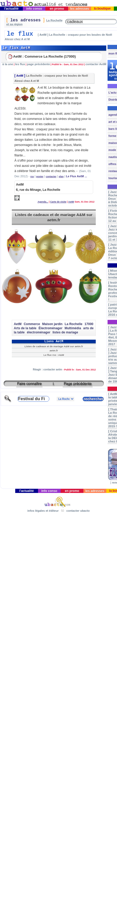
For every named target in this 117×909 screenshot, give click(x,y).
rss (32, 176)
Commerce (32, 324)
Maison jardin (52, 324)
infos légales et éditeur (42, 510)
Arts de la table (25, 328)
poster (40, 176)
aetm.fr (54, 350)
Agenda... (43, 201)
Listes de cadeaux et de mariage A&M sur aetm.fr (53, 217)
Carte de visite (58, 201)
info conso (34, 8)
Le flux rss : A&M (54, 354)
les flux (20, 64)
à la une (7, 64)
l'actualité (11, 8)
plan (61, 176)
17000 (88, 324)
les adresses (79, 8)
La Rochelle (73, 324)
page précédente (38, 64)
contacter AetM (96, 64)
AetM (19, 75)
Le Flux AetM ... (76, 176)
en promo (57, 8)
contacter (51, 176)
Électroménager (50, 328)
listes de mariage (65, 332)
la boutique (102, 8)
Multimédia (73, 328)
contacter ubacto (78, 510)
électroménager (38, 332)
